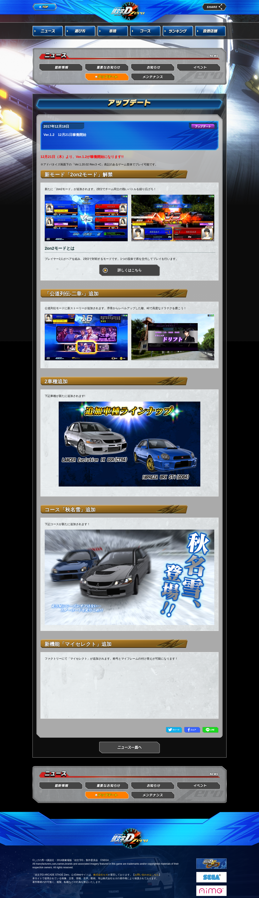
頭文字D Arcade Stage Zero (128, 11)
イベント (199, 67)
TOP (44, 7)
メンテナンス (153, 77)
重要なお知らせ (107, 67)
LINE (210, 730)
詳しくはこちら (130, 270)
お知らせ (153, 67)
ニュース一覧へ (129, 747)
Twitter (174, 730)
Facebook (192, 730)
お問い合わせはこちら (147, 874)
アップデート (107, 77)
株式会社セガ (100, 874)
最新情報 (61, 67)
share (214, 7)
